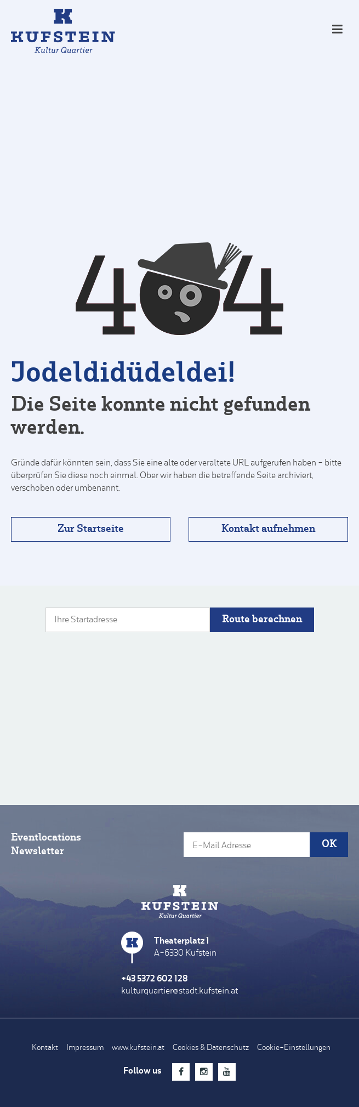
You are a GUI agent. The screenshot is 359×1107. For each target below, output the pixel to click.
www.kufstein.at (138, 1048)
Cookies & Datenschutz (211, 1048)
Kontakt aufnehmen (268, 529)
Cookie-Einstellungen (293, 1048)
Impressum (85, 1048)
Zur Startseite (91, 529)
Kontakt (45, 1048)
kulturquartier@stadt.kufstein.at (179, 991)
